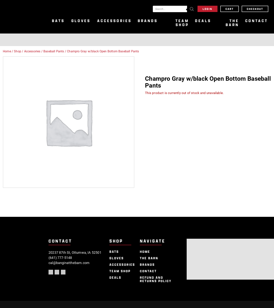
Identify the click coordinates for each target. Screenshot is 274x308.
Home (7, 51)
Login (207, 9)
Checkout (255, 9)
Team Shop (182, 23)
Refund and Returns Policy (155, 279)
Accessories (114, 21)
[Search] (192, 9)
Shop (17, 51)
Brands (148, 21)
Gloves (81, 21)
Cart (229, 9)
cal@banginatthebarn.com (69, 263)
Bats (58, 21)
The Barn (232, 23)
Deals (203, 21)
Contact (256, 21)
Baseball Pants (53, 51)
